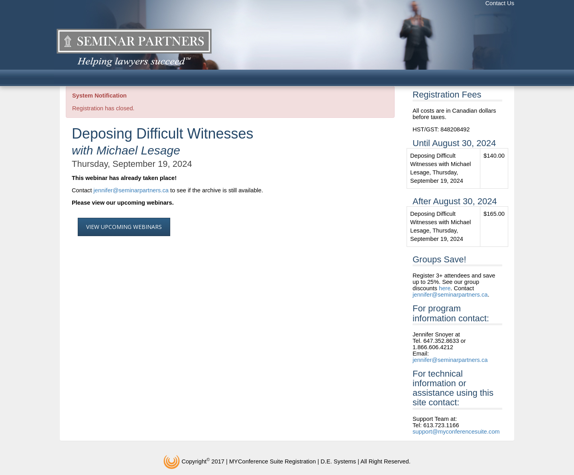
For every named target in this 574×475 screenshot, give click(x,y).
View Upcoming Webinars (124, 227)
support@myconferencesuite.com (456, 431)
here (444, 288)
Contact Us (500, 3)
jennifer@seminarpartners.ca (131, 190)
